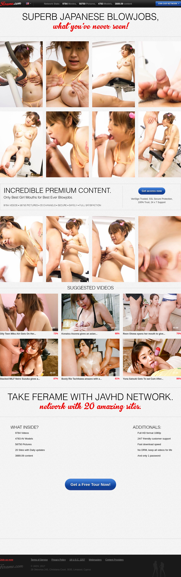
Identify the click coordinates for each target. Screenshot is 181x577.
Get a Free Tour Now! (91, 484)
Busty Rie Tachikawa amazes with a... (81, 379)
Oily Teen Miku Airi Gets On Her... (18, 333)
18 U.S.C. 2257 (77, 559)
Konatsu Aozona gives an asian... (79, 333)
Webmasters (95, 559)
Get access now (152, 190)
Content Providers (114, 559)
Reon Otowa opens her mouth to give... (144, 333)
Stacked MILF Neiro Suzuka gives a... (20, 379)
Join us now (6, 559)
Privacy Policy (58, 559)
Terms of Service (39, 559)
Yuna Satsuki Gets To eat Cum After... (143, 379)
